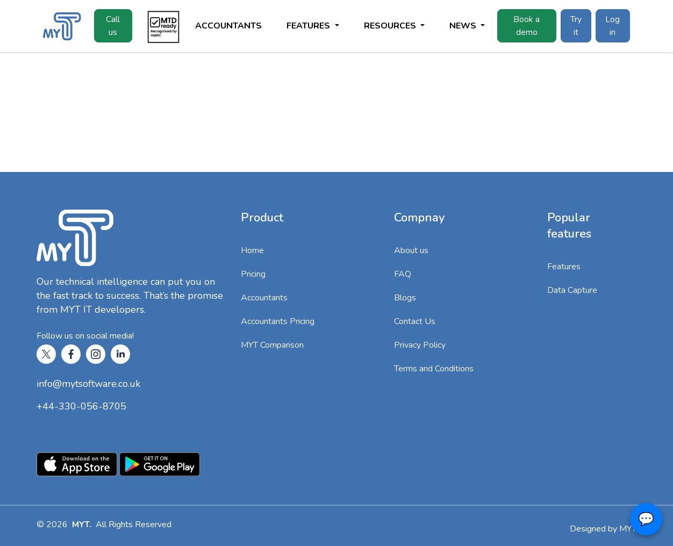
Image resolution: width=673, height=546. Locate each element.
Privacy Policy (420, 345)
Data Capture (572, 290)
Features (564, 266)
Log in (612, 25)
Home (252, 250)
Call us (113, 25)
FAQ (402, 274)
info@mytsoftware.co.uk (88, 383)
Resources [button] (391, 26)
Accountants (228, 26)
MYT (627, 529)
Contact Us (414, 321)
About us (411, 250)
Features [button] (309, 26)
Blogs (405, 297)
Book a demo (526, 25)
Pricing (253, 274)
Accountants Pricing (277, 321)
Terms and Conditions (434, 368)
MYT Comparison (272, 345)
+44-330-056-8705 (81, 406)
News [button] (463, 26)
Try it (576, 25)
